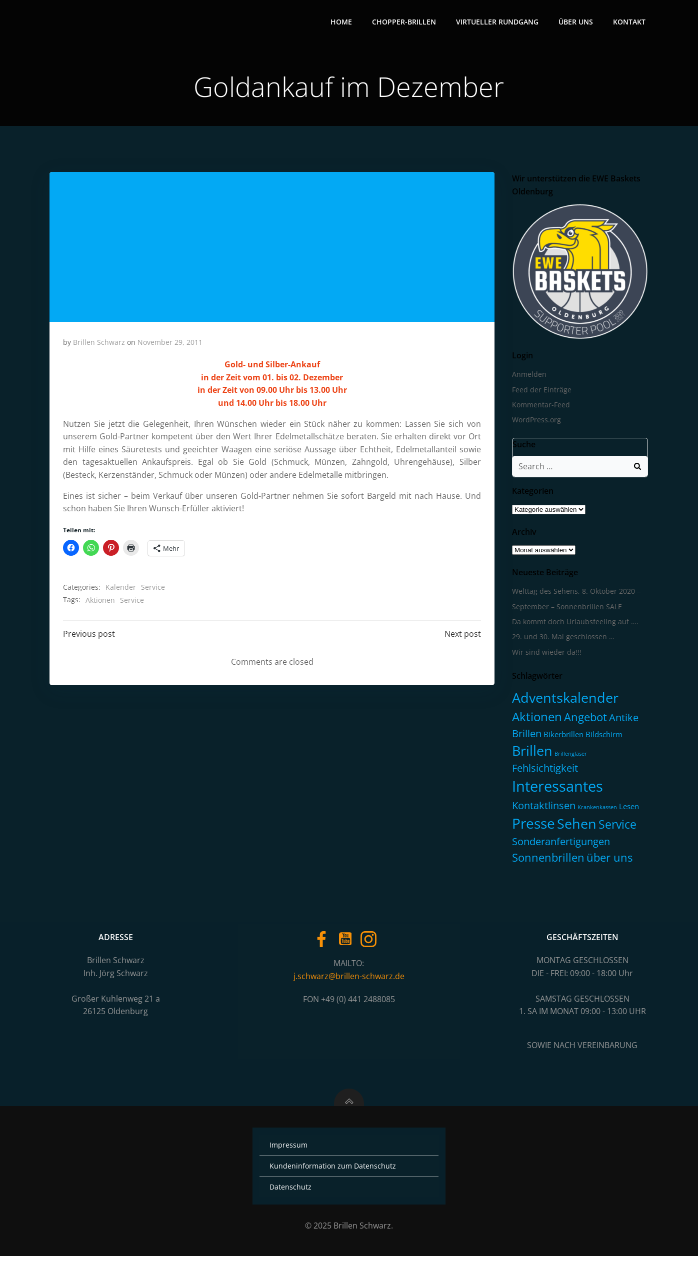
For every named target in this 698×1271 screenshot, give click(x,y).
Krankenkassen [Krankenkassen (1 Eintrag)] (596, 810)
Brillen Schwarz (100, 344)
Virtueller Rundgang (499, 22)
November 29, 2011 (170, 344)
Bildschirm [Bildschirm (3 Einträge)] (602, 738)
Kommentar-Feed (539, 408)
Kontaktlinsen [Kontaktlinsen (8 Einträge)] (542, 809)
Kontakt (630, 22)
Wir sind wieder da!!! (545, 656)
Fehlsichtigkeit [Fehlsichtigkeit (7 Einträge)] (543, 772)
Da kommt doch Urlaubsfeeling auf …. (573, 625)
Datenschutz (293, 1202)
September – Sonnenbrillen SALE (565, 610)
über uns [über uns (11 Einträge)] (608, 861)
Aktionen (101, 602)
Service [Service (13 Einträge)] (616, 828)
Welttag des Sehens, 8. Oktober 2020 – (574, 595)
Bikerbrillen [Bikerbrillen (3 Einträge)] (562, 738)
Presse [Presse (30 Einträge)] (532, 827)
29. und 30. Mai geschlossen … (561, 640)
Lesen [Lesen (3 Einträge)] (628, 810)
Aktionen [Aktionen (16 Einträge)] (535, 720)
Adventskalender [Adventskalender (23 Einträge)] (563, 701)
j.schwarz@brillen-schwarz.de (349, 984)
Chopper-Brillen (406, 22)
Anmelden (527, 378)
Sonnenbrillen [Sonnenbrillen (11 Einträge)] (546, 861)
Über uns (577, 22)
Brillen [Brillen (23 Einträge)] (530, 755)
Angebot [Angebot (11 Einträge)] (584, 720)
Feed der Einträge (540, 393)
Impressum (291, 1160)
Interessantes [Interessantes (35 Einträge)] (556, 790)
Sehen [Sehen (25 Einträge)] (575, 827)
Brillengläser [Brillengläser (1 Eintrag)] (569, 757)
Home (343, 22)
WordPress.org (535, 423)
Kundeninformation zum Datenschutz (335, 1181)
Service (154, 590)
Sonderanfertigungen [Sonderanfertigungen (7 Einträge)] (559, 845)
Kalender (121, 590)
